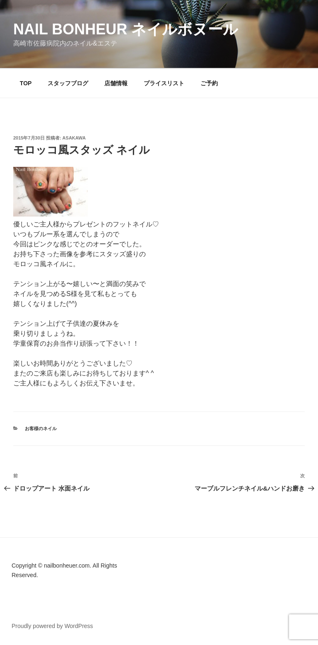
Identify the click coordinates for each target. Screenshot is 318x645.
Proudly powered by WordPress (52, 626)
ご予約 (209, 83)
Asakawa (74, 137)
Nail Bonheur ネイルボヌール (125, 29)
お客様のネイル (41, 428)
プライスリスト (164, 83)
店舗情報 (116, 83)
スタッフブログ (68, 83)
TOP (26, 83)
